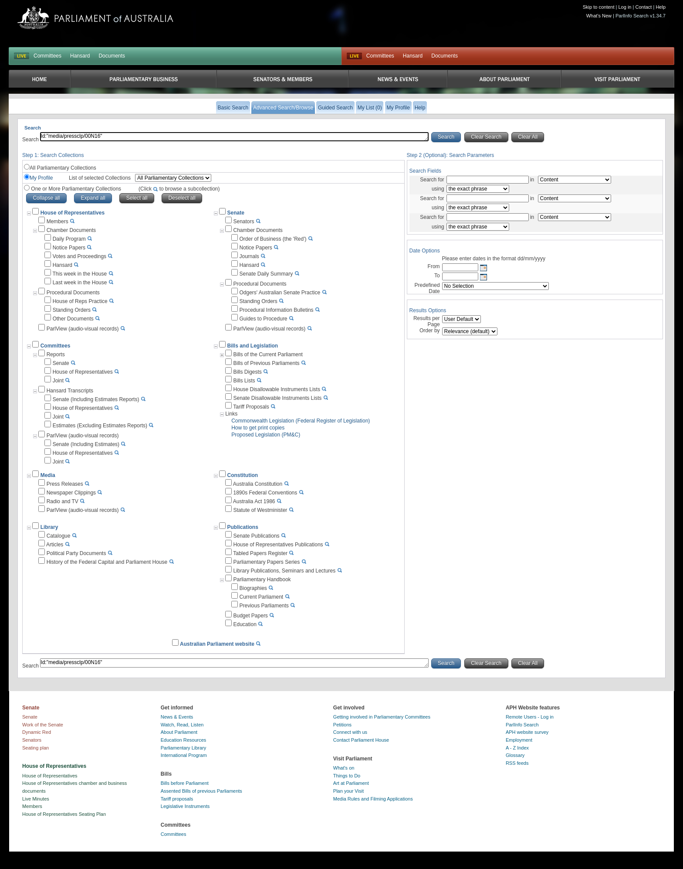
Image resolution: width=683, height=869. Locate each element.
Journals (249, 256)
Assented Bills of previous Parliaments (201, 791)
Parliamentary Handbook (262, 579)
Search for (432, 180)
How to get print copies (257, 428)
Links (231, 414)
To (437, 276)
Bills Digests (247, 372)
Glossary (515, 755)
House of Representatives (83, 372)
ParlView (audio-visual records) (83, 329)
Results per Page (426, 321)
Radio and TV (62, 501)
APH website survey (527, 732)
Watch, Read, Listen (182, 724)
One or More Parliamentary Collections (125, 189)
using (438, 189)
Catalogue (59, 536)
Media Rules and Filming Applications (373, 798)
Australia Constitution (257, 484)
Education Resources (183, 740)
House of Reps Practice (80, 301)
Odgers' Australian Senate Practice (279, 293)
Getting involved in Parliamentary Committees (381, 716)
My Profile (41, 178)
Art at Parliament (351, 783)
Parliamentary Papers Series (266, 562)
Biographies (253, 588)
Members (57, 221)
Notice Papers (69, 248)
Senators (243, 221)
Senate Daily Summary (266, 274)
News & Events (177, 716)
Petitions (342, 724)
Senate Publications (256, 536)
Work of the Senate (42, 724)
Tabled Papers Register (260, 553)
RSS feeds (517, 763)
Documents (111, 56)
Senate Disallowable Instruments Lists (277, 398)
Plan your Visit (348, 791)
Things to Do (346, 775)
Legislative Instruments (185, 806)
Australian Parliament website (217, 644)
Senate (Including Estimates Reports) (96, 399)
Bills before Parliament (185, 783)
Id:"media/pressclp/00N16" (234, 136)
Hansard (80, 56)
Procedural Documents (73, 293)
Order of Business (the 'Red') (272, 239)
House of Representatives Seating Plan (64, 814)
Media (48, 475)
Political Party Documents (76, 553)
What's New (599, 15)
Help (661, 7)
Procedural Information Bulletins (276, 310)
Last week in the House (80, 282)
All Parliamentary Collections (63, 168)
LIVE (21, 56)
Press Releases (65, 484)
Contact (643, 7)
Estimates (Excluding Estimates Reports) (100, 426)
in (532, 180)
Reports (56, 354)
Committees (47, 56)
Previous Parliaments (263, 606)
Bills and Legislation (252, 346)
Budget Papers (250, 616)
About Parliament (179, 732)
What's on (344, 767)
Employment (519, 740)
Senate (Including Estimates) (86, 444)
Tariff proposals (177, 798)
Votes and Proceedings (79, 256)
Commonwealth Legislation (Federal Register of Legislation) (300, 421)
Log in (625, 7)
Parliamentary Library (183, 747)
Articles (54, 545)
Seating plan (35, 747)
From (434, 266)
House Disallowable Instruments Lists (276, 389)
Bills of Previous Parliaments (266, 363)
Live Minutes (35, 798)
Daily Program (69, 239)
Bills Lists (244, 381)
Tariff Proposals (251, 407)
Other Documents (73, 319)
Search (31, 139)
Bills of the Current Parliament (267, 354)
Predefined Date (427, 288)
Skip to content (599, 7)
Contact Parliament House (361, 740)
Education (244, 624)
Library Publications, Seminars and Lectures (284, 571)
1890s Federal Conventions (265, 493)
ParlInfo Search (522, 724)
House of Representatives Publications (278, 545)
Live (354, 56)
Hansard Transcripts (70, 391)
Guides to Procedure (263, 319)
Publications (242, 527)
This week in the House (79, 274)
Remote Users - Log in (530, 716)
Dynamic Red (36, 732)
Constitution (242, 475)
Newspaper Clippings (71, 493)
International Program (184, 755)
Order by (429, 330)
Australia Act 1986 (254, 501)
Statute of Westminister (260, 510)
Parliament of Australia (95, 17)
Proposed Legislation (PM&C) (265, 435)
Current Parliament (261, 597)
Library (49, 527)
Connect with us (350, 732)
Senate (235, 213)
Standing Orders (72, 310)
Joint (58, 381)
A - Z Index (517, 747)
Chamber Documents (71, 230)
